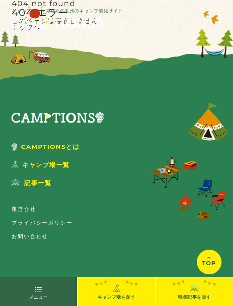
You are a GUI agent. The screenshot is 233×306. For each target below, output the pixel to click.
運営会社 (24, 209)
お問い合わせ (30, 236)
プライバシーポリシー (42, 222)
